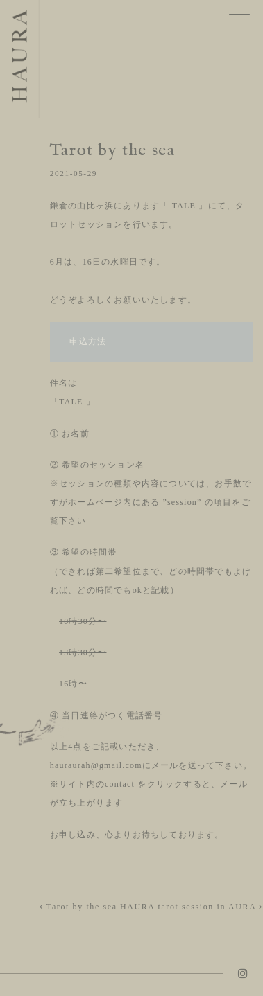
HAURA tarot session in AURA (191, 906)
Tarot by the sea (78, 906)
